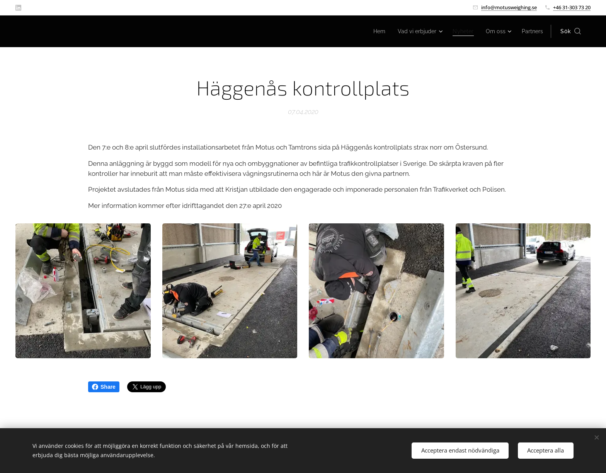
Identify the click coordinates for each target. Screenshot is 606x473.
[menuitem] (370, 31)
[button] (571, 31)
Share (104, 387)
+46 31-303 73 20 (572, 7)
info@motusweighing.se (509, 7)
